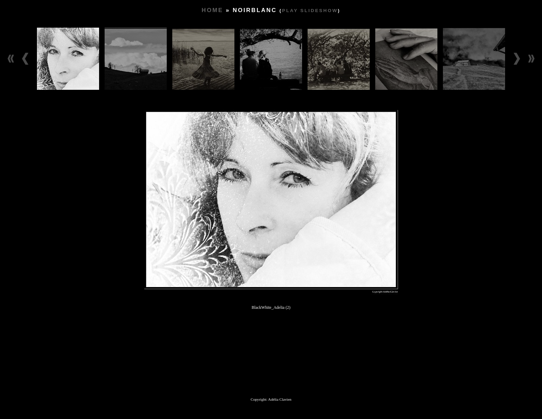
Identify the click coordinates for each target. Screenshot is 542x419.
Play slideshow (310, 10)
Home (212, 10)
